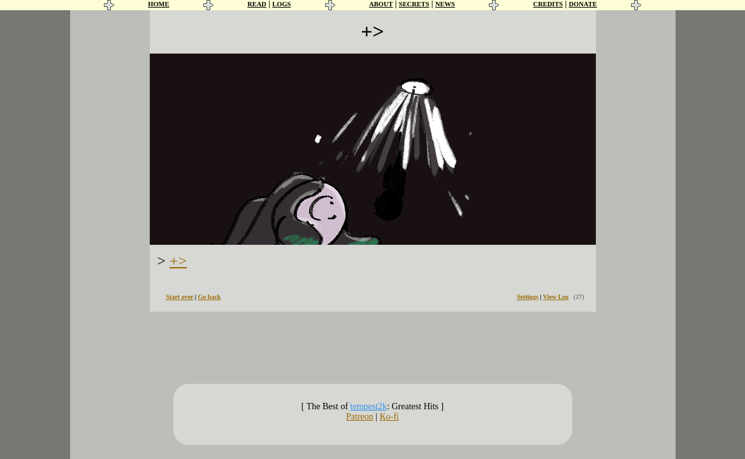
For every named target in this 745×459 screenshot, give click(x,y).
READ (256, 4)
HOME (158, 4)
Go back (209, 296)
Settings (528, 296)
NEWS (445, 4)
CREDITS (548, 4)
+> (178, 260)
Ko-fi (389, 416)
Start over (180, 296)
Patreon (359, 416)
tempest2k (369, 406)
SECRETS (414, 4)
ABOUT (381, 4)
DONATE (583, 4)
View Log (555, 296)
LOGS (281, 4)
